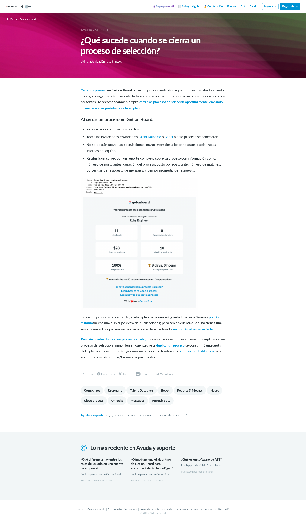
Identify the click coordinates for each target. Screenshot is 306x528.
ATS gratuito (111, 514)
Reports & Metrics (197, 390)
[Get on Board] (18, 7)
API (233, 514)
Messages (158, 401)
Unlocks (136, 401)
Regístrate (290, 6)
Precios (231, 6)
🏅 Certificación (213, 6)
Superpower (128, 514)
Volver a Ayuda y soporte (23, 19)
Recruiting (117, 390)
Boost (171, 137)
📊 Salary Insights (188, 6)
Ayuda (253, 6)
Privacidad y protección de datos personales (164, 514)
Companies (92, 390)
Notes (88, 401)
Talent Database (151, 137)
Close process (112, 401)
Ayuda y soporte (96, 30)
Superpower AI (163, 6)
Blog (226, 514)
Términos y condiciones (207, 514)
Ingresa (270, 6)
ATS (242, 6)
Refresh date (183, 401)
